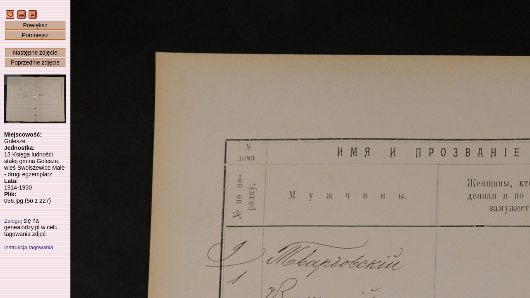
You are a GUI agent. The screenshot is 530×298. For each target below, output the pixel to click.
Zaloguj (13, 221)
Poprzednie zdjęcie (35, 62)
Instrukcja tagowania (28, 247)
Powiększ (35, 25)
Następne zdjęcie (35, 52)
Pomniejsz (35, 35)
